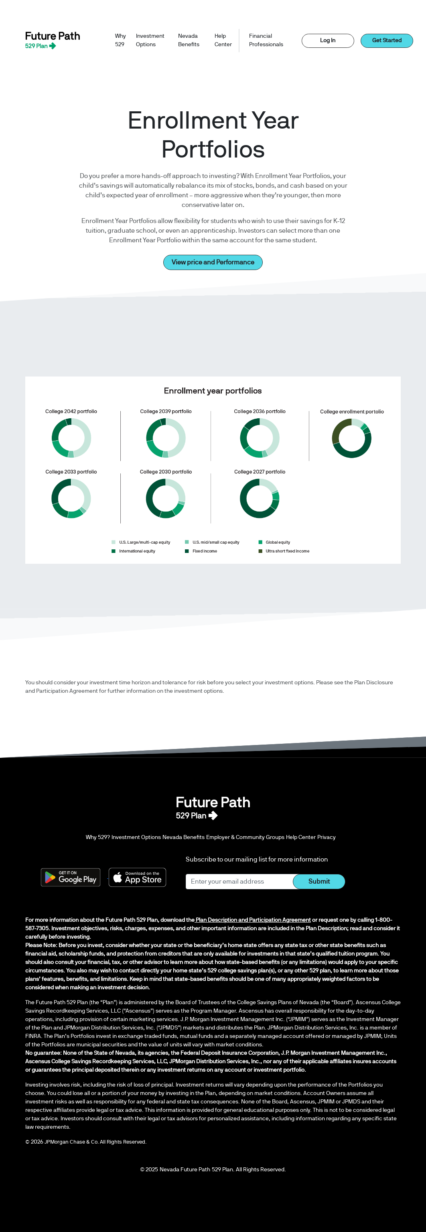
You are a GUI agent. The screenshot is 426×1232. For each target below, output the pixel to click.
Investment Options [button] (150, 40)
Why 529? (98, 836)
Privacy (326, 837)
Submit (319, 881)
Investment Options (136, 837)
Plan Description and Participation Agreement (253, 920)
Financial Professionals (266, 40)
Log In (327, 40)
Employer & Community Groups (245, 837)
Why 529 (120, 40)
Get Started (387, 40)
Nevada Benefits (188, 40)
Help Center (223, 40)
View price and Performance (213, 262)
